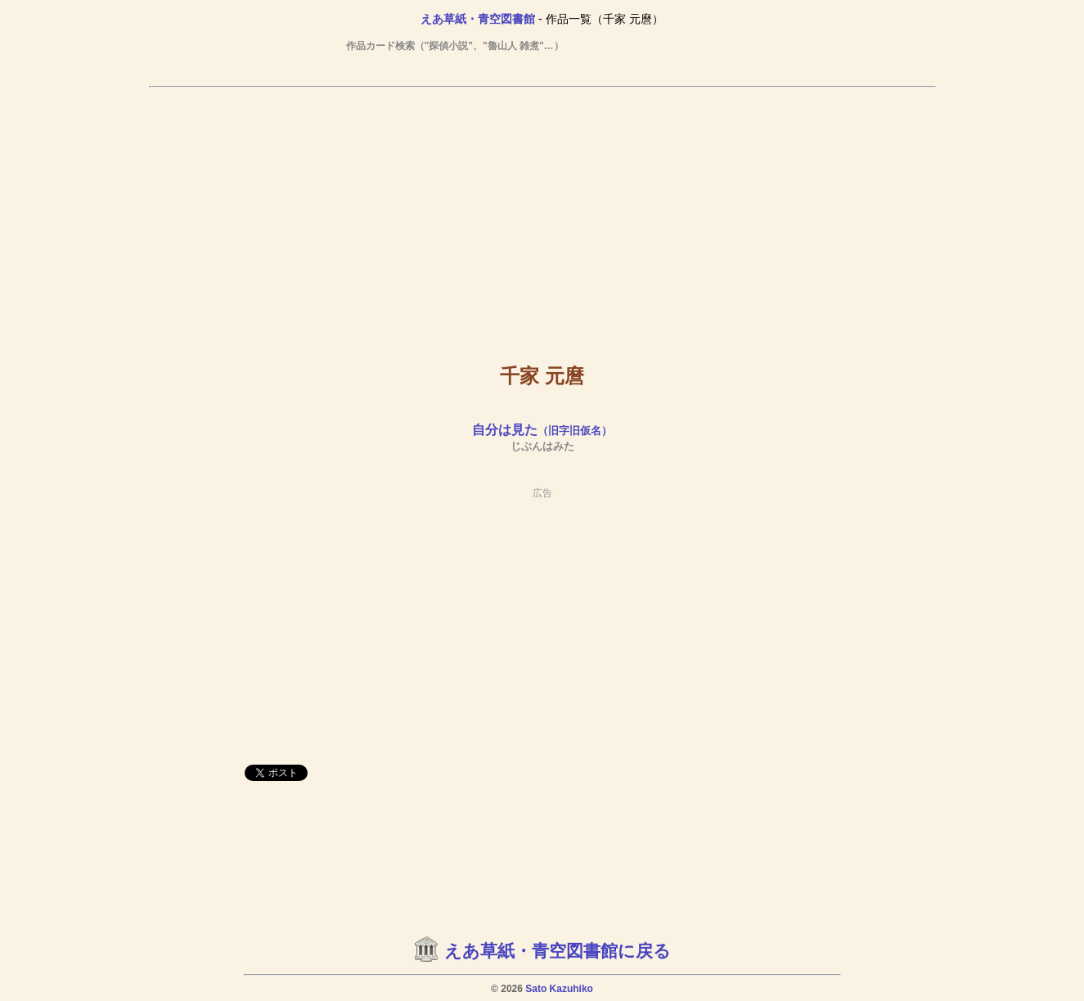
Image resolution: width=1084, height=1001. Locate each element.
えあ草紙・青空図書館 (478, 18)
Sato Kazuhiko (559, 988)
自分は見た (542, 430)
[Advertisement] (542, 213)
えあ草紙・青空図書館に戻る (557, 951)
